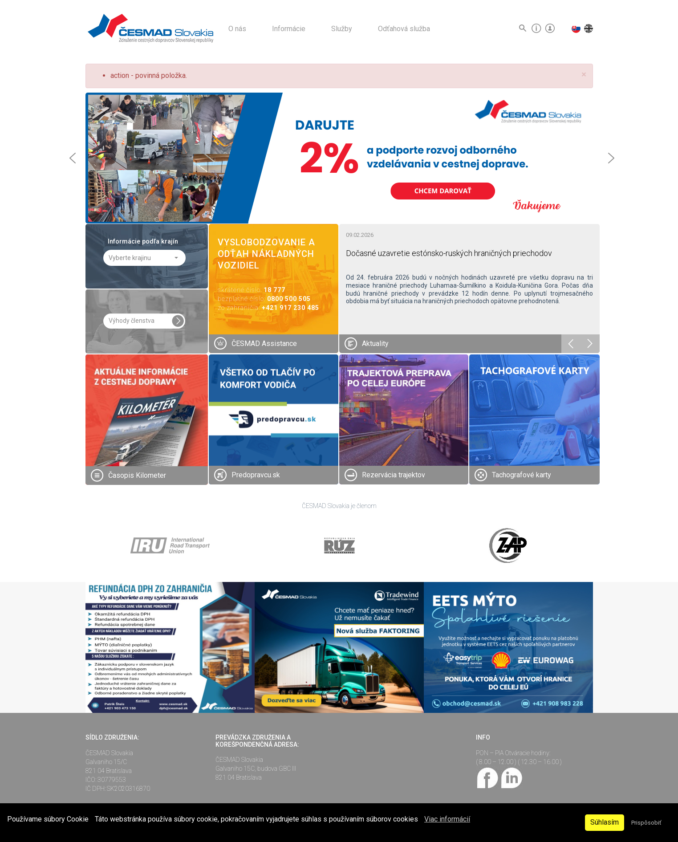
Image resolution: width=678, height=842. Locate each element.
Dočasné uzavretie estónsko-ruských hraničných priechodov (449, 253)
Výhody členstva (131, 320)
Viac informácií (447, 819)
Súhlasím (604, 822)
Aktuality (375, 343)
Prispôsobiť (646, 822)
